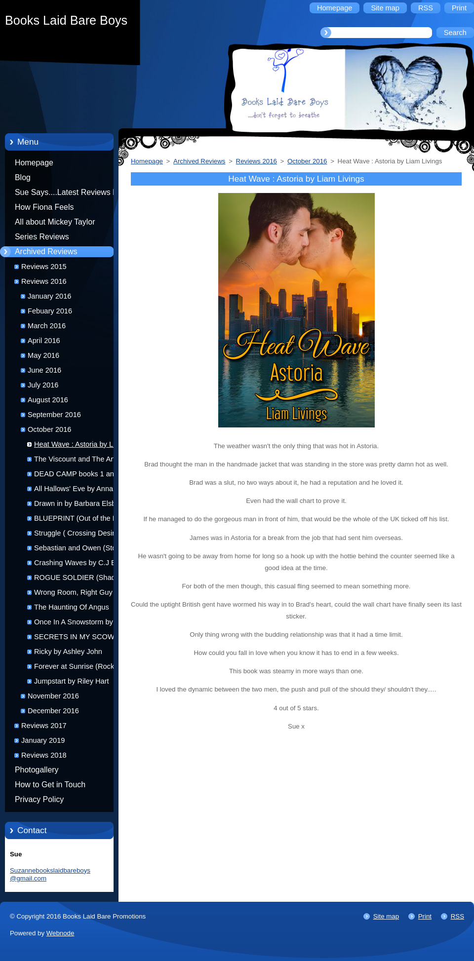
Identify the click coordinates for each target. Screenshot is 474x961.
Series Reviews (42, 236)
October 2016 (49, 429)
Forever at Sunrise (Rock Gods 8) (83, 668)
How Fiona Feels (44, 207)
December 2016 (53, 711)
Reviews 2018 (44, 755)
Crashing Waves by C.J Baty (79, 563)
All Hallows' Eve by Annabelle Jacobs (81, 490)
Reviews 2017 (44, 726)
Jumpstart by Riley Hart (71, 681)
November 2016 (53, 696)
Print (425, 916)
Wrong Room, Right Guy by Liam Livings (78, 594)
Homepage (34, 162)
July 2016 (43, 385)
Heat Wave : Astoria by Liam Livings (79, 446)
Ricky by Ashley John (68, 651)
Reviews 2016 (44, 281)
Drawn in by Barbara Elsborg (80, 503)
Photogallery (37, 770)
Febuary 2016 (50, 311)
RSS (457, 916)
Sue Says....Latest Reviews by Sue (68, 194)
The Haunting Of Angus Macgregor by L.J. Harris (73, 609)
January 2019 (43, 740)
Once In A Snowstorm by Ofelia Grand (84, 623)
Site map (386, 916)
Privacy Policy (39, 799)
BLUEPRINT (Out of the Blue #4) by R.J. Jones (80, 520)
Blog (23, 177)
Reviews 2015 (44, 266)
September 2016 (54, 415)
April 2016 (44, 341)
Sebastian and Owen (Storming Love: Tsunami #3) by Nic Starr (84, 549)
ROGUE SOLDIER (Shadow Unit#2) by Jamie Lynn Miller (79, 579)
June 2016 (44, 370)
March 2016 (47, 326)
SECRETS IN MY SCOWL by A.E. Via (81, 638)
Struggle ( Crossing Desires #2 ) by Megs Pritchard (83, 534)
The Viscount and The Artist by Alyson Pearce (83, 460)
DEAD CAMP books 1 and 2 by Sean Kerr (84, 475)
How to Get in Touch (50, 784)
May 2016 (43, 355)
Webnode (60, 933)
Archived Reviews (46, 251)
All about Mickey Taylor (55, 222)
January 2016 (49, 296)
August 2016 (48, 400)
